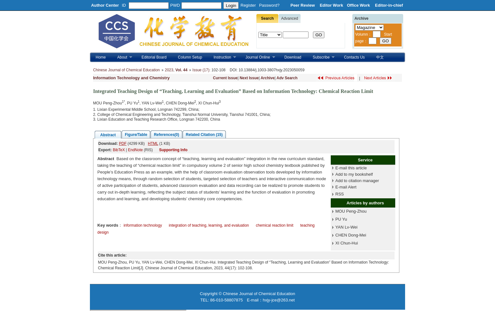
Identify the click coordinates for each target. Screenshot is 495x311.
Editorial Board (153, 57)
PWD (175, 5)
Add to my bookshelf (354, 174)
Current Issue (225, 78)
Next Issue (249, 78)
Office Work (359, 5)
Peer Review (303, 5)
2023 (169, 70)
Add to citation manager (357, 180)
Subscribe (321, 57)
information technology (143, 225)
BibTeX (119, 150)
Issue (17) (201, 70)
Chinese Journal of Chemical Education (126, 70)
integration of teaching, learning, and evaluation (209, 225)
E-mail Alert (346, 187)
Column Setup (190, 57)
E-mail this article (351, 168)
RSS (340, 194)
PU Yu (341, 219)
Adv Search (286, 78)
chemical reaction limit (274, 225)
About (122, 57)
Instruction (222, 57)
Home (101, 57)
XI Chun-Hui (347, 243)
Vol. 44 (181, 70)
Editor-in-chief (389, 5)
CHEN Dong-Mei (351, 235)
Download (292, 57)
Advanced (289, 18)
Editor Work (331, 5)
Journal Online (257, 57)
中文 (380, 57)
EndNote (135, 150)
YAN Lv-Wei (347, 227)
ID (124, 5)
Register (248, 5)
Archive (268, 78)
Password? (269, 5)
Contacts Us (354, 57)
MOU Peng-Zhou (351, 211)
